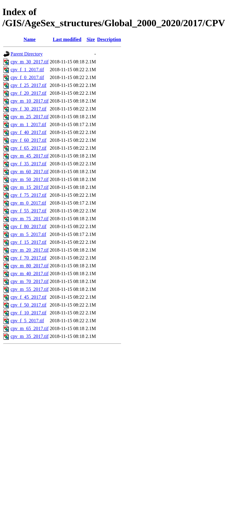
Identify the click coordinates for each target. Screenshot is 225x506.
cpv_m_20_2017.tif (30, 250)
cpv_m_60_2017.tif (30, 171)
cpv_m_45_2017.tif (30, 155)
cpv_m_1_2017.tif (28, 124)
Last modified (67, 39)
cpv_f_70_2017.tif (29, 257)
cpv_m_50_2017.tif (30, 179)
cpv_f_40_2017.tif (29, 132)
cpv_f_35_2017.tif (29, 163)
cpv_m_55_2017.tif (30, 289)
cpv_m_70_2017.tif (30, 281)
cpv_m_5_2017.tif (28, 234)
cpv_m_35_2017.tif (30, 336)
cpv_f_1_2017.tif (27, 69)
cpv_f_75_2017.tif (29, 195)
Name (30, 39)
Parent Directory (27, 53)
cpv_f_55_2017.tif (29, 210)
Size (91, 39)
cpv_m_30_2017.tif (30, 61)
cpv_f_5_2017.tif (27, 320)
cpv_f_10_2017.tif (29, 312)
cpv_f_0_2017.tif (27, 77)
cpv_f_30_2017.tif (29, 108)
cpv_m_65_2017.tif (30, 328)
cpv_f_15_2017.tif (29, 242)
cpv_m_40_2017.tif (30, 273)
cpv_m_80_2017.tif (30, 265)
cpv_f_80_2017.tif (29, 226)
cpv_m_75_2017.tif (30, 218)
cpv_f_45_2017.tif (29, 297)
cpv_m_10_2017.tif (30, 100)
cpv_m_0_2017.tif (28, 202)
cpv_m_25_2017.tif (30, 116)
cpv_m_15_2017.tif (30, 187)
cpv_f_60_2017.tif (29, 140)
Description (109, 39)
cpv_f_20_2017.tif (29, 93)
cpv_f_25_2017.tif (29, 85)
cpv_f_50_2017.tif (29, 304)
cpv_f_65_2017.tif (29, 148)
